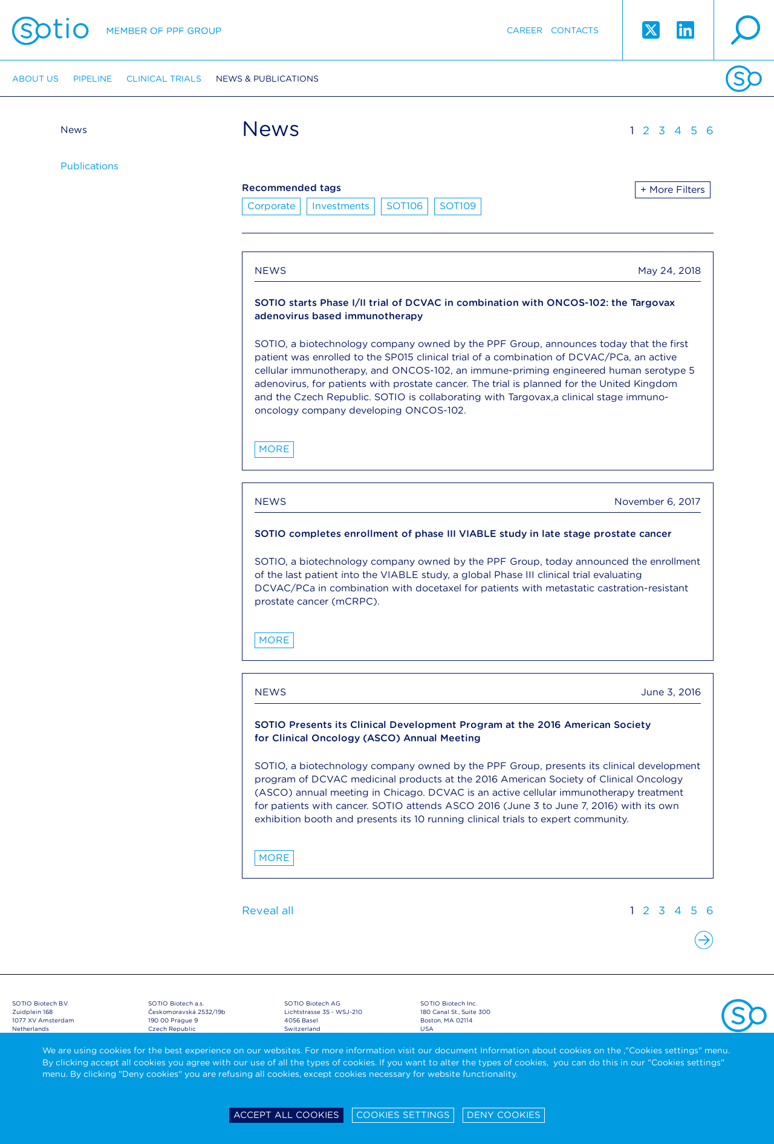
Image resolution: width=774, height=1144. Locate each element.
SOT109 (458, 206)
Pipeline (92, 78)
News (73, 129)
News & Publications (267, 78)
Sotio (116, 30)
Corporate (271, 206)
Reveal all (268, 910)
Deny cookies (504, 1115)
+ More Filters (672, 189)
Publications (89, 166)
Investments (340, 206)
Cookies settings (403, 1115)
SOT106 (404, 206)
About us (35, 78)
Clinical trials (163, 78)
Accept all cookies (286, 1115)
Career (524, 30)
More (274, 449)
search (744, 30)
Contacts (575, 30)
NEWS (270, 270)
